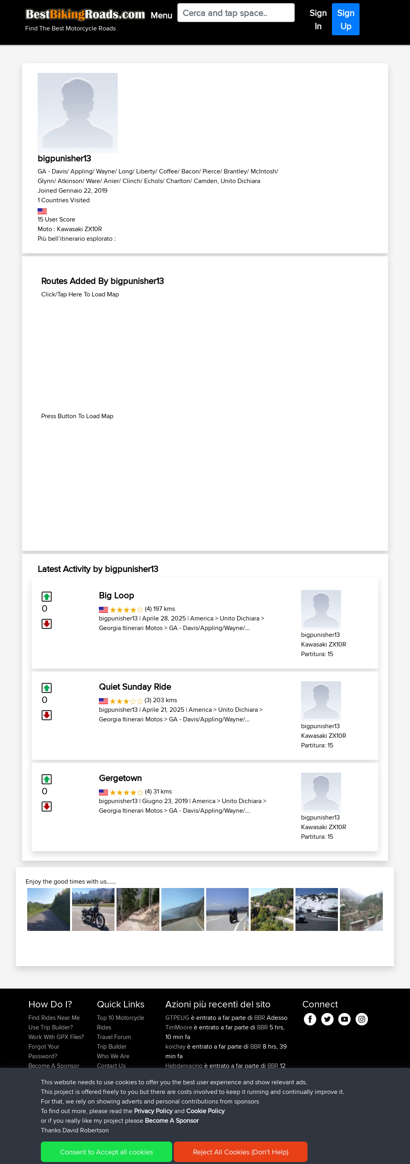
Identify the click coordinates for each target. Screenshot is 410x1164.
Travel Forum (114, 1037)
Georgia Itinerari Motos (131, 627)
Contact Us (111, 1065)
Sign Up (345, 19)
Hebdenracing (184, 1065)
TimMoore (179, 1027)
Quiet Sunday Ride (135, 686)
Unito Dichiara (239, 618)
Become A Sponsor (53, 1065)
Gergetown (120, 777)
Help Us (107, 1075)
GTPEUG (178, 1017)
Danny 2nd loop (236, 1085)
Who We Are (113, 1056)
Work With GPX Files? (56, 1037)
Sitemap (103, 1152)
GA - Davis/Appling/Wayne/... (209, 627)
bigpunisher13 (118, 618)
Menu (161, 15)
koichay (176, 1046)
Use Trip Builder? (50, 1027)
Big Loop (116, 595)
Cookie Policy (175, 1152)
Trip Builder (112, 1046)
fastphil (175, 1085)
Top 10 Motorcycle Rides (120, 1022)
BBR (259, 1017)
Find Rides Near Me (54, 1017)
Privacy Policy (135, 1152)
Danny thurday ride (240, 1104)
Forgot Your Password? (43, 1051)
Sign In (318, 19)
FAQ (33, 1075)
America (201, 618)
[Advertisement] (205, 355)
